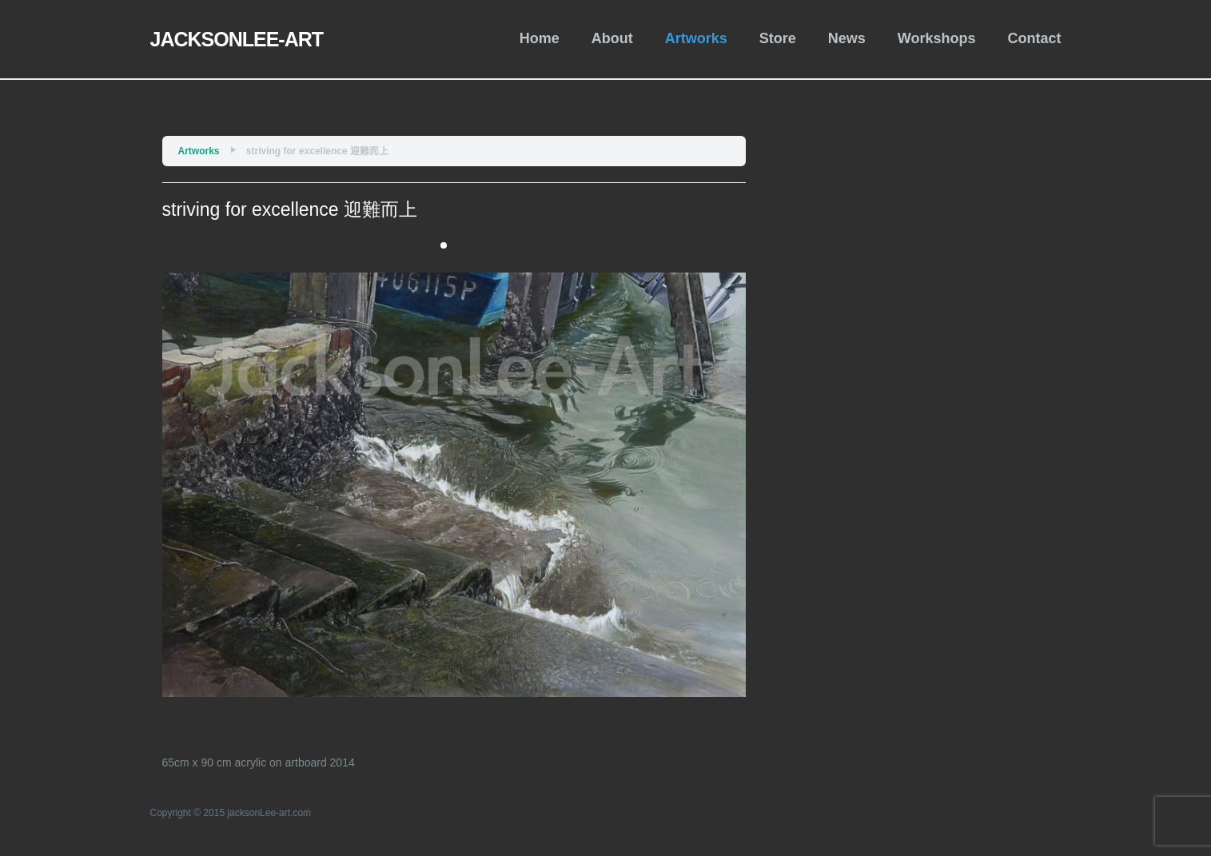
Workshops (937, 38)
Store (777, 38)
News (847, 38)
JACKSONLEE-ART (237, 39)
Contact (1035, 38)
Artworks (696, 38)
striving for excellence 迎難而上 (317, 151)
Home (540, 38)
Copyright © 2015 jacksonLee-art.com (231, 812)
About (612, 38)
